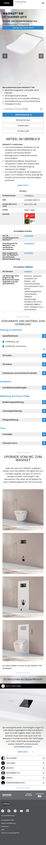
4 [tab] (26, 84)
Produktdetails (23, 120)
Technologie (23, 131)
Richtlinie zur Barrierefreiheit (10, 833)
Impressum (5, 826)
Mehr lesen (22, 752)
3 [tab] (23, 84)
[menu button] (43, 3)
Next (41, 56)
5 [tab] (29, 84)
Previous (3, 56)
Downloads (23, 125)
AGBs (3, 830)
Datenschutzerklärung (8, 823)
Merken (8, 109)
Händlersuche (23, 115)
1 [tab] (16, 84)
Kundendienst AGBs (7, 820)
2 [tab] (19, 84)
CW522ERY (29, 236)
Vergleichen (19, 109)
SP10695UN (29, 243)
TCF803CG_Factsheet (15, 346)
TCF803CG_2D (12, 342)
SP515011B (28, 253)
